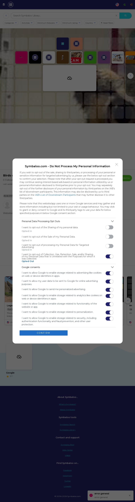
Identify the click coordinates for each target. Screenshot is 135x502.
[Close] (117, 164)
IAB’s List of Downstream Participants (55, 195)
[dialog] (68, 251)
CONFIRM (43, 333)
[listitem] (68, 221)
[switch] (109, 227)
